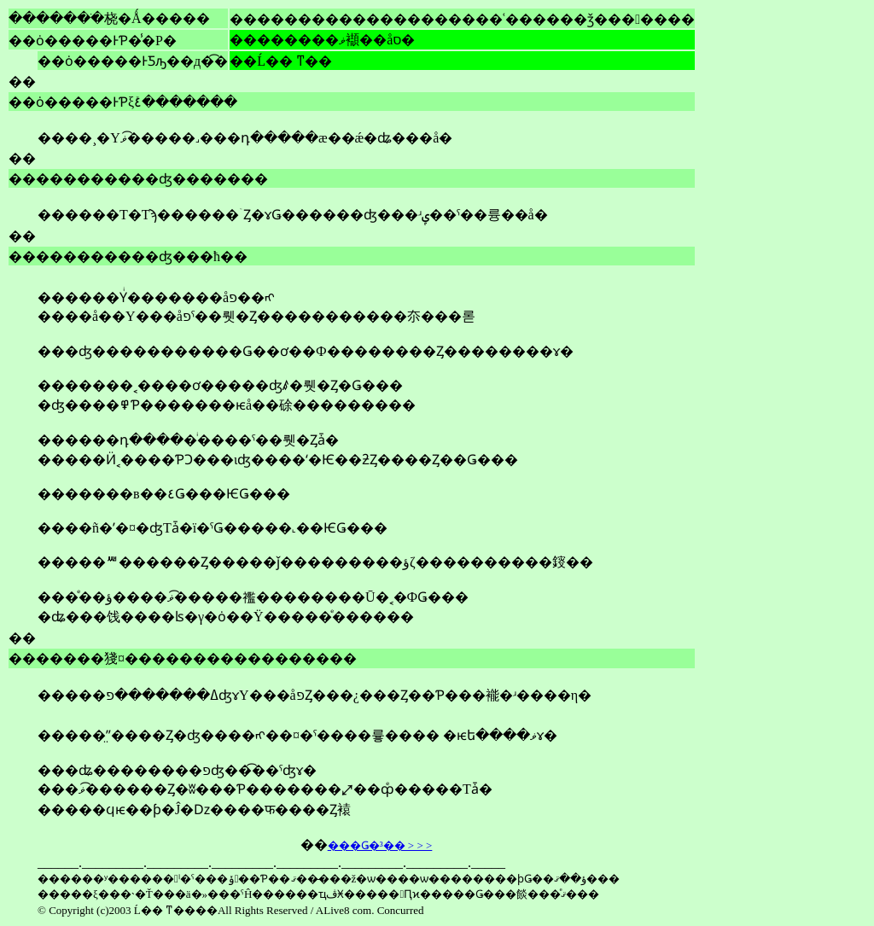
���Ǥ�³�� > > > (380, 845)
